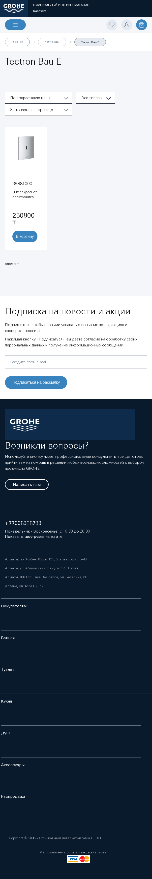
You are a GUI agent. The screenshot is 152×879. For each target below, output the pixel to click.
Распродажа (13, 796)
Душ (5, 733)
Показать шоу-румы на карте (33, 536)
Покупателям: (14, 606)
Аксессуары (13, 764)
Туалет (7, 669)
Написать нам (27, 484)
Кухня (6, 701)
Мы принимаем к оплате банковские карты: (73, 852)
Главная (17, 41)
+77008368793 (23, 523)
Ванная (8, 637)
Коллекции (52, 41)
